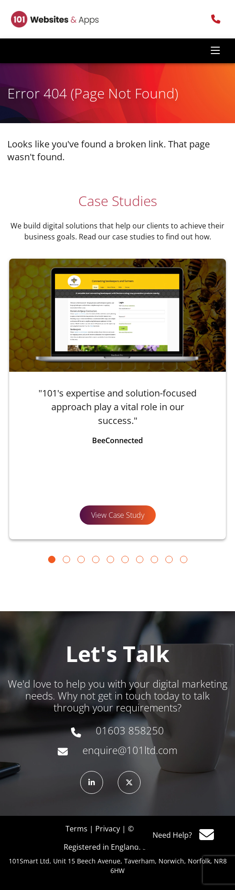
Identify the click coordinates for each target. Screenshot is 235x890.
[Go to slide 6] (125, 559)
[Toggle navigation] (215, 51)
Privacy (107, 829)
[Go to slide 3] (81, 559)
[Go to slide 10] (183, 559)
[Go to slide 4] (95, 559)
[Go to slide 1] (51, 559)
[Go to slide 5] (110, 559)
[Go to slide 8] (154, 559)
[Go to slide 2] (66, 559)
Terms (76, 829)
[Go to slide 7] (139, 559)
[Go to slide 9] (169, 559)
